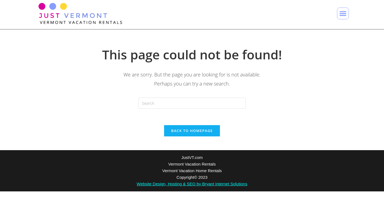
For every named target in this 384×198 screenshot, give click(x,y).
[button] (343, 12)
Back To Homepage (192, 130)
